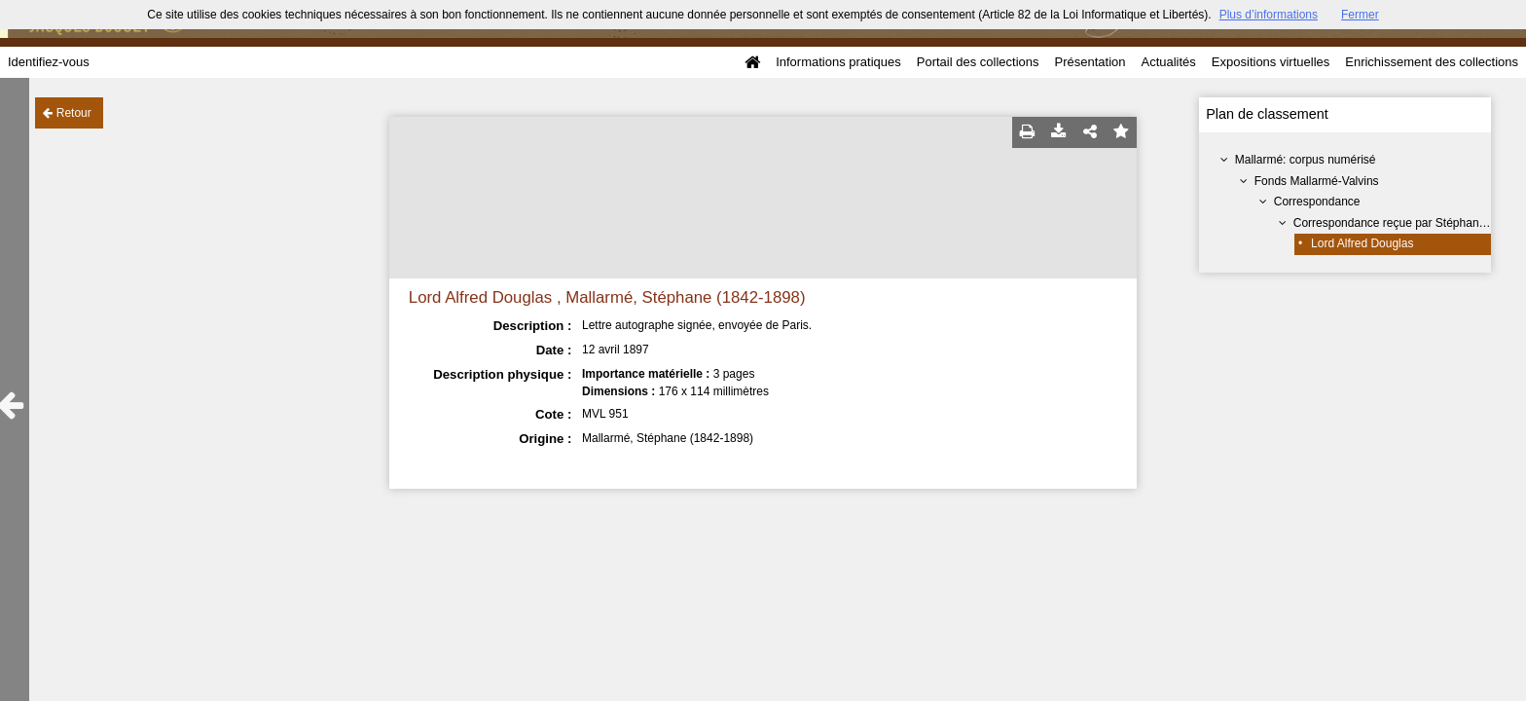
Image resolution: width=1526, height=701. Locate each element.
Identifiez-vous (49, 62)
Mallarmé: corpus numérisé (1305, 159)
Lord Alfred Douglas (1362, 243)
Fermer (1360, 14)
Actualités (1168, 62)
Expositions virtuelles (1270, 62)
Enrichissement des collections (1431, 62)
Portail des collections (978, 62)
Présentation (1089, 62)
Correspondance (1317, 201)
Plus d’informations (1268, 14)
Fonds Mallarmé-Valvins (1316, 181)
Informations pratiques (838, 62)
